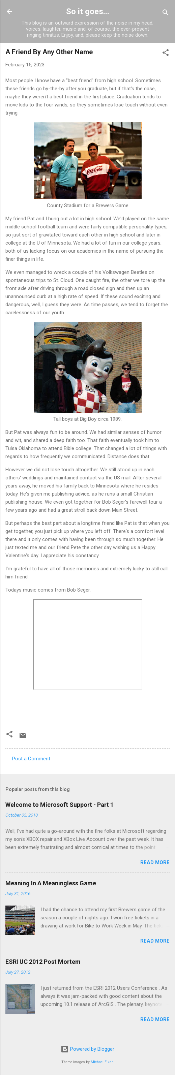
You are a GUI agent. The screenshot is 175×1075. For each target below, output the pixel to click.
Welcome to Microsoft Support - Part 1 (59, 804)
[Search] (166, 13)
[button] (166, 54)
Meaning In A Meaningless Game (50, 883)
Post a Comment (31, 759)
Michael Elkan (102, 1062)
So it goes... (87, 11)
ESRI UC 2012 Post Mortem (43, 961)
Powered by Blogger (87, 1049)
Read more (155, 862)
